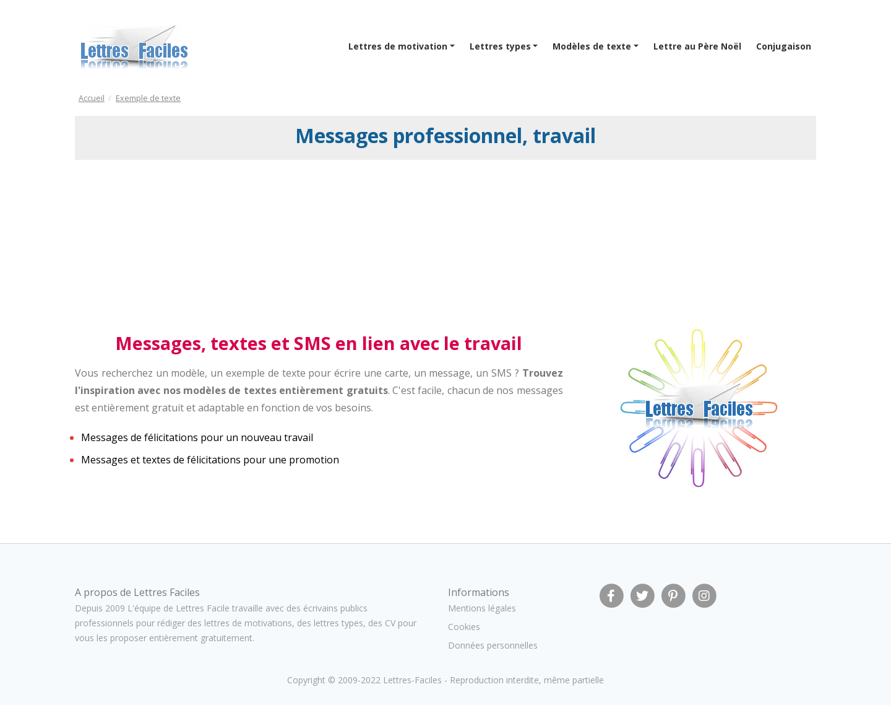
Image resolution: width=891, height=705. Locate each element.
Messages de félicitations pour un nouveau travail (197, 437)
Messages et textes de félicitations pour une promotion (210, 459)
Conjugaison (783, 46)
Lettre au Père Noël (697, 46)
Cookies (464, 627)
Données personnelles (493, 645)
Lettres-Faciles (412, 680)
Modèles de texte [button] (592, 46)
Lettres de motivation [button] (397, 46)
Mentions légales (482, 608)
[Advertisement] (175, 243)
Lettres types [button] (500, 46)
